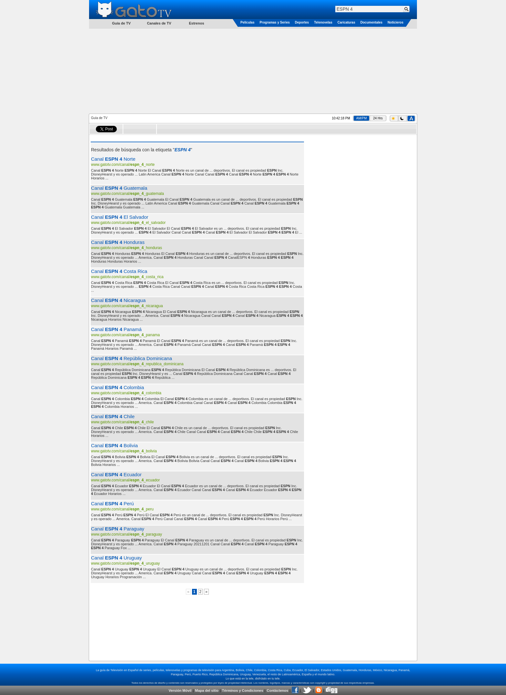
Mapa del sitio (206, 690)
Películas (247, 22)
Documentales (371, 22)
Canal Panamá (116, 329)
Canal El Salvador (119, 217)
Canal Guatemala (119, 188)
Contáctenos (277, 690)
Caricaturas (346, 22)
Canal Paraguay (117, 528)
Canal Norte (113, 159)
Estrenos (196, 23)
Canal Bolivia (114, 445)
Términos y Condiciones (242, 690)
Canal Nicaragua (118, 300)
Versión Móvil (179, 690)
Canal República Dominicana (131, 358)
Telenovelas (323, 22)
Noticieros (395, 22)
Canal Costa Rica (119, 271)
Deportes (302, 22)
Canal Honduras (118, 242)
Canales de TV (159, 23)
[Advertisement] (253, 70)
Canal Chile (113, 416)
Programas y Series (274, 22)
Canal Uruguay (116, 557)
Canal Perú (112, 503)
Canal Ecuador (116, 474)
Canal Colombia (117, 387)
